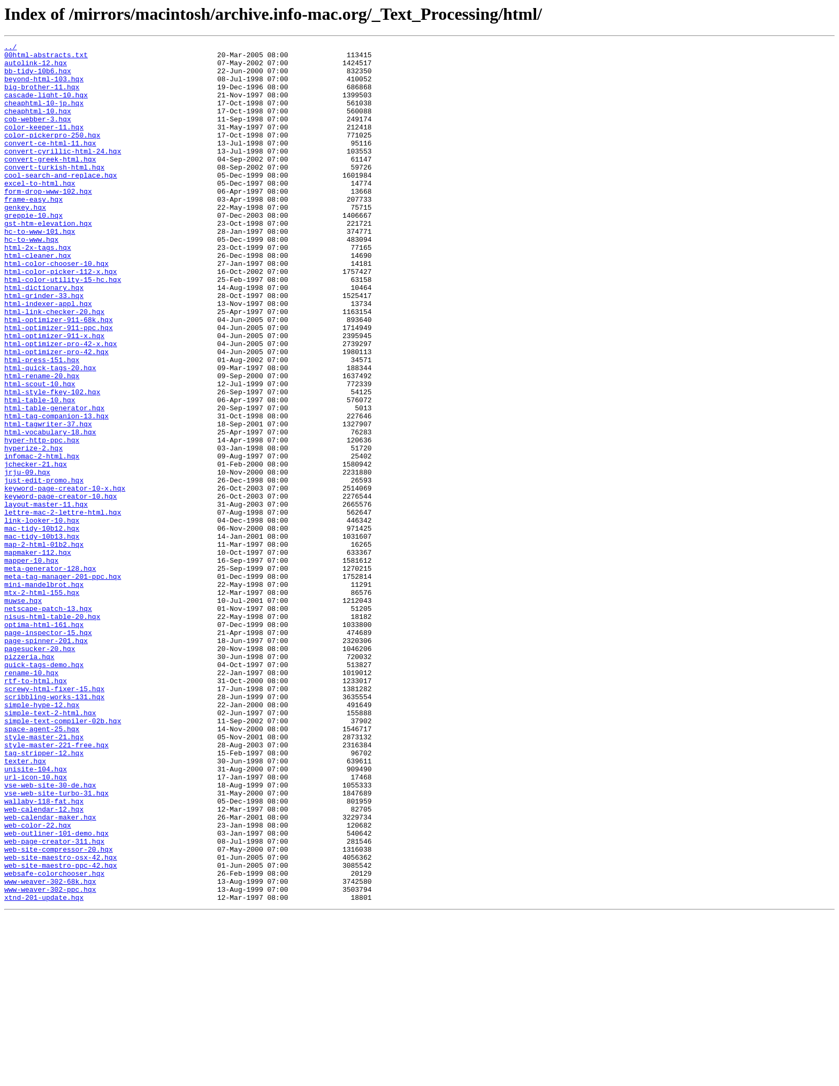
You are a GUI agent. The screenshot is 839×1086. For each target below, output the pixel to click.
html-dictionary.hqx (43, 337)
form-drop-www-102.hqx (48, 221)
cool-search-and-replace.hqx (60, 202)
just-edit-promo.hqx (43, 568)
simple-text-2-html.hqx (50, 847)
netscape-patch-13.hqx (48, 722)
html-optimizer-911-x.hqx (54, 395)
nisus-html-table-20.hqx (52, 732)
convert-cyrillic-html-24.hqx (62, 173)
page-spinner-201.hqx (46, 761)
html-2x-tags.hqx (37, 289)
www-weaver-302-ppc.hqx (50, 1059)
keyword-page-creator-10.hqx (60, 587)
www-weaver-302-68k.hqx (50, 1049)
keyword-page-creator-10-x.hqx (64, 578)
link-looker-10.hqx (41, 616)
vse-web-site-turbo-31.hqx (56, 944)
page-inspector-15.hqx (48, 751)
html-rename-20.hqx (41, 443)
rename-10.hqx (31, 799)
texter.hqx (25, 905)
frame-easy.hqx (33, 231)
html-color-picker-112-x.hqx (60, 318)
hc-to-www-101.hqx (39, 269)
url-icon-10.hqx (35, 924)
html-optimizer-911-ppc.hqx (58, 385)
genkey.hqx (25, 241)
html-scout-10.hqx (39, 452)
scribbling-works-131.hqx (54, 828)
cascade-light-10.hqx (46, 106)
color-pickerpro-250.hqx (52, 154)
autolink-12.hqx (35, 67)
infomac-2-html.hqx (41, 539)
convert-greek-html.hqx (50, 183)
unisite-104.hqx (35, 915)
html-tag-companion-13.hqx (56, 491)
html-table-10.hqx (39, 472)
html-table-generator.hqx (54, 481)
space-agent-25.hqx (41, 866)
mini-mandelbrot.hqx (43, 693)
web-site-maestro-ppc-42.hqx (60, 1030)
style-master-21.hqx (43, 876)
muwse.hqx (23, 712)
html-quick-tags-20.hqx (50, 433)
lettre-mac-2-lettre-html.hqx (62, 606)
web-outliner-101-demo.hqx (56, 992)
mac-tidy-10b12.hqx (41, 626)
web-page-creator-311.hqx (54, 1001)
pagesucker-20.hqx (39, 770)
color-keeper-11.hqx (43, 144)
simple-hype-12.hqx (41, 838)
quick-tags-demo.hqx (43, 789)
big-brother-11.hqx (41, 96)
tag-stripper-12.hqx (43, 895)
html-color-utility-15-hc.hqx (62, 327)
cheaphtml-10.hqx (37, 125)
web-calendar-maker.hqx (50, 972)
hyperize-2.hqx (33, 529)
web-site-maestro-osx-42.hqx (60, 1021)
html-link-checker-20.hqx (54, 366)
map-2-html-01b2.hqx (43, 645)
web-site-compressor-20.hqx (58, 1011)
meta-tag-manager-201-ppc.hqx (62, 684)
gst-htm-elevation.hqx (48, 260)
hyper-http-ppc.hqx (41, 520)
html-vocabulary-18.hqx (50, 510)
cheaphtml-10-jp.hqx (43, 115)
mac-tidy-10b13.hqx (41, 635)
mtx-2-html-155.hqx (41, 703)
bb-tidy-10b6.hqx (37, 77)
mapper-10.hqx (31, 664)
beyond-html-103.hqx (43, 86)
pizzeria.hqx (29, 780)
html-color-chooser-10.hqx (56, 308)
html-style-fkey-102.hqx (52, 462)
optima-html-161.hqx (43, 741)
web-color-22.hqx (37, 982)
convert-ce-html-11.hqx (50, 164)
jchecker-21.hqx (35, 549)
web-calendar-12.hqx (43, 963)
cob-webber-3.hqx (37, 135)
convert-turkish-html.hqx (54, 192)
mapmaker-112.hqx (37, 655)
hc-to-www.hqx (31, 279)
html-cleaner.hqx (37, 298)
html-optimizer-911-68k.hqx (58, 375)
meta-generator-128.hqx (50, 674)
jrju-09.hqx (27, 558)
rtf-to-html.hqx (35, 809)
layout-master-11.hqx (46, 597)
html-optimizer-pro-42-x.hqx (60, 404)
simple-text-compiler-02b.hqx (62, 857)
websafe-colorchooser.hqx (54, 1040)
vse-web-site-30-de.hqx (50, 934)
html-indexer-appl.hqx (48, 356)
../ (10, 48)
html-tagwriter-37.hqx (48, 501)
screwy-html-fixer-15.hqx (54, 818)
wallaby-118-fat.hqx (43, 953)
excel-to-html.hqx (39, 212)
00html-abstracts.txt (46, 58)
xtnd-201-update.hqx (43, 1069)
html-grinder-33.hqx (43, 346)
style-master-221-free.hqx (56, 886)
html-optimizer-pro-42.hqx (56, 414)
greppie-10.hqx (33, 250)
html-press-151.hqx (41, 424)
